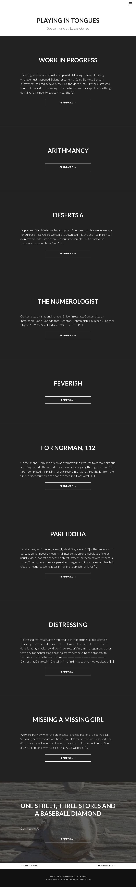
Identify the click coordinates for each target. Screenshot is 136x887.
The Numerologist (68, 301)
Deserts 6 (68, 215)
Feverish (68, 383)
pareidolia (68, 534)
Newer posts (106, 865)
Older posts (29, 865)
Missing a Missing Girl (68, 719)
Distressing (68, 624)
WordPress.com (82, 879)
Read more (73, 103)
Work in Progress (68, 60)
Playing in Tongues (68, 20)
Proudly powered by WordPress (68, 876)
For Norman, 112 (68, 447)
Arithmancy (68, 150)
